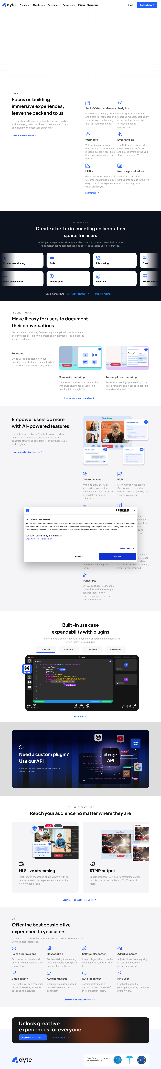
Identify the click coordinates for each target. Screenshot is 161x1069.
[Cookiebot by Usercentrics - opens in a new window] (118, 510)
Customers (92, 5)
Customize (80, 557)
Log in (131, 5)
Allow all (117, 557)
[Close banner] (135, 510)
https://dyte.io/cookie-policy (39, 539)
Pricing (81, 5)
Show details (124, 548)
